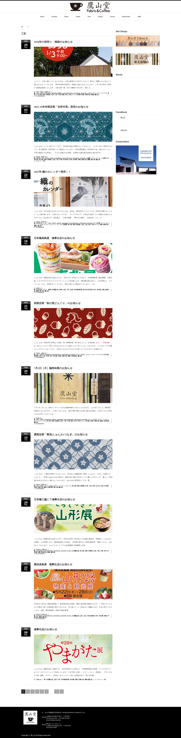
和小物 (40, 94)
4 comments (40, 488)
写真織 (65, 224)
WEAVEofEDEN (57, 93)
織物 (92, 94)
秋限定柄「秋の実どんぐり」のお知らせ (57, 303)
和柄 (43, 94)
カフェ (93, 158)
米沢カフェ (72, 94)
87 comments (40, 553)
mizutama (47, 93)
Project (100, 16)
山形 (52, 94)
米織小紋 (87, 94)
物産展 (92, 616)
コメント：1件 (40, 161)
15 (56, 691)
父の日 (98, 486)
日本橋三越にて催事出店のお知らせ (54, 499)
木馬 (70, 159)
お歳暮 (88, 158)
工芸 (55, 94)
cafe (37, 93)
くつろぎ (40, 224)
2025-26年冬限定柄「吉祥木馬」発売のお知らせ (61, 106)
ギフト (45, 289)
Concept (54, 16)
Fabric (66, 16)
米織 (82, 94)
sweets (52, 158)
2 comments (40, 227)
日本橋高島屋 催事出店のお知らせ (54, 238)
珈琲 (72, 421)
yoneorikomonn (67, 93)
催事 (49, 289)
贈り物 (93, 159)
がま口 (89, 93)
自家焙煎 (74, 356)
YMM (139, 16)
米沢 (66, 94)
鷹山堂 (97, 94)
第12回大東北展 (87, 289)
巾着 (59, 94)
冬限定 (104, 158)
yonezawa (77, 93)
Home (42, 16)
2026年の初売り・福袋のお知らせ (53, 41)
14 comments (40, 96)
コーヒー (99, 158)
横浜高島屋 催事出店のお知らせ (53, 564)
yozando (84, 93)
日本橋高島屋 (78, 289)
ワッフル (104, 93)
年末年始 (65, 159)
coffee (42, 93)
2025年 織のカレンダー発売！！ (52, 171)
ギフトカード (96, 93)
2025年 (38, 158)
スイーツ (53, 224)
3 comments (40, 357)
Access (112, 16)
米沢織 (78, 94)
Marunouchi (126, 16)
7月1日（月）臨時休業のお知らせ (53, 368)
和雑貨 (48, 94)
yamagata (58, 158)
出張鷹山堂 (55, 289)
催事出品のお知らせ (45, 629)
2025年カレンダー (41, 223)
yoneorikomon (67, 158)
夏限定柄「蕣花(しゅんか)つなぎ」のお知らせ (61, 434)
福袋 (63, 94)
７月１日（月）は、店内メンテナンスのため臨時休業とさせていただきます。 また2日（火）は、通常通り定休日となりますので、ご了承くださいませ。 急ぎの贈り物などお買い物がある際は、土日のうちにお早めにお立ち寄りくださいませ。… (73, 411)
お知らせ (47, 92)
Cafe (89, 16)
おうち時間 (96, 223)
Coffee (78, 16)
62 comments (40, 618)
